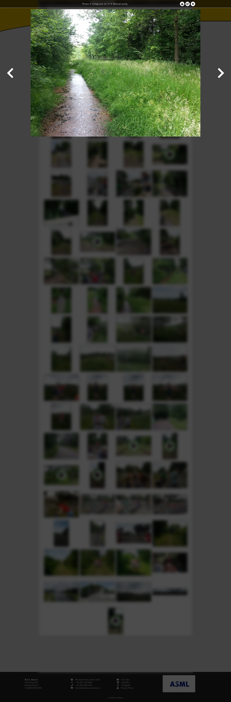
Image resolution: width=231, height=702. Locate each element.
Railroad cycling (120, 3)
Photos (85, 3)
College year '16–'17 (101, 3)
